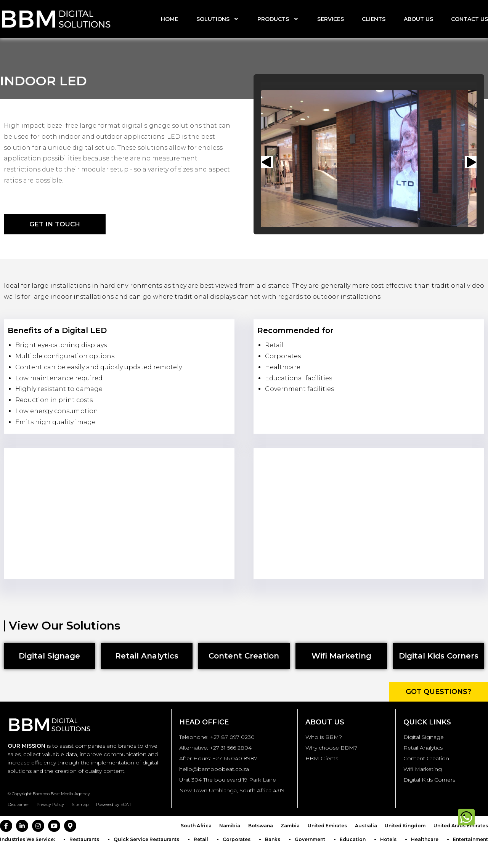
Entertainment (470, 839)
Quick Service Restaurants (146, 839)
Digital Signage (423, 737)
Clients (373, 19)
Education (353, 839)
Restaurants (84, 839)
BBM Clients (321, 758)
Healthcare (424, 839)
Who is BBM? (323, 737)
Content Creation (426, 758)
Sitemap (80, 804)
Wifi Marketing (422, 769)
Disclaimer (18, 804)
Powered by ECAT (114, 804)
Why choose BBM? (331, 747)
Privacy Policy (50, 804)
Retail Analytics (423, 747)
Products (278, 19)
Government (310, 839)
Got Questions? (438, 691)
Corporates (236, 839)
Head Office (204, 722)
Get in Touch (54, 224)
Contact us (469, 19)
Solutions (218, 19)
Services (330, 19)
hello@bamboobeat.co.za (214, 769)
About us (418, 19)
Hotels (388, 839)
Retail (201, 839)
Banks (272, 839)
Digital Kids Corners (429, 779)
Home (169, 19)
